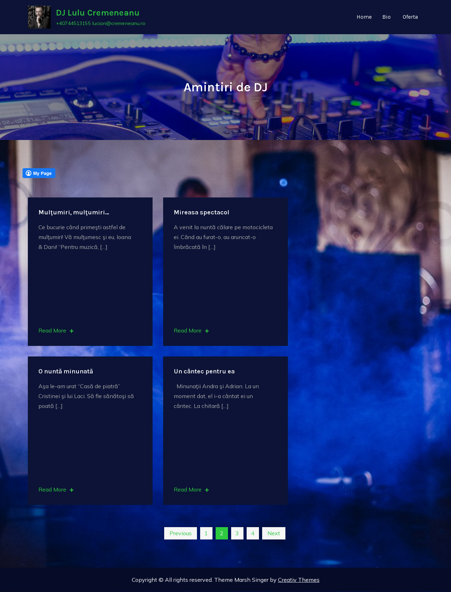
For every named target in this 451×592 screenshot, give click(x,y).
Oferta (410, 17)
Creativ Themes (299, 580)
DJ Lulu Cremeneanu (98, 13)
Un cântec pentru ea (204, 372)
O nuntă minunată (65, 372)
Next (273, 533)
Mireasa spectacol (201, 212)
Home (364, 17)
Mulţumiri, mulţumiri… (73, 212)
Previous (180, 533)
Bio (386, 17)
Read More (56, 330)
